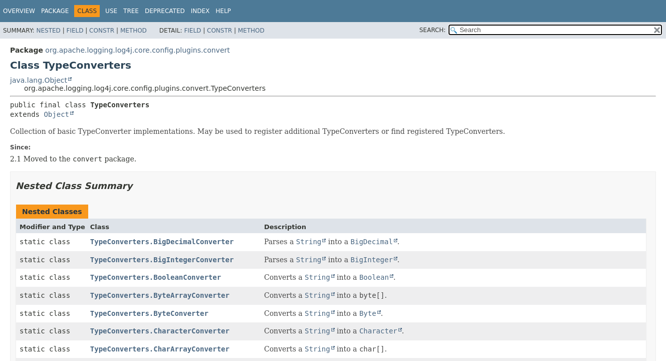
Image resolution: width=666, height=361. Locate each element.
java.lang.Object (38, 80)
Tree (131, 11)
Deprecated (165, 11)
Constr (101, 30)
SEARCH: (432, 30)
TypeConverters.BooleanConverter (155, 277)
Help (223, 11)
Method (133, 30)
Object (56, 114)
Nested (48, 30)
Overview (19, 11)
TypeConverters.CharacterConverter (160, 331)
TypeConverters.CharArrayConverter (160, 349)
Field (74, 30)
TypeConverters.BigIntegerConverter (162, 260)
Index (200, 11)
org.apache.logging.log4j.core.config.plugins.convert (137, 50)
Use (111, 11)
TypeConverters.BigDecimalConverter (162, 242)
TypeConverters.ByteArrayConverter (160, 295)
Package (55, 11)
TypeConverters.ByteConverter (149, 313)
